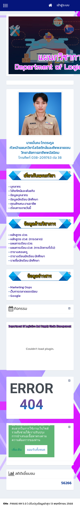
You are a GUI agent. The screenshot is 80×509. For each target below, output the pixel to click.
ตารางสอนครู (19, 252)
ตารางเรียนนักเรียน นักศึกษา (27, 256)
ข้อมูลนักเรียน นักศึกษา (24, 199)
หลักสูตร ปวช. (19, 235)
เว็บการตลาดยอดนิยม (23, 291)
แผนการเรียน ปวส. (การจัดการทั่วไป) (32, 248)
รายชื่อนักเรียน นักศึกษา (24, 260)
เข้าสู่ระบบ (63, 5)
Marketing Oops (21, 287)
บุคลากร (15, 186)
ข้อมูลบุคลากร (19, 195)
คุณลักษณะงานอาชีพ (23, 204)
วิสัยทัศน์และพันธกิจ (22, 191)
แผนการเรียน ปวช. (21, 243)
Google (15, 296)
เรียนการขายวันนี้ (20, 208)
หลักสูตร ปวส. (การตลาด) (26, 239)
